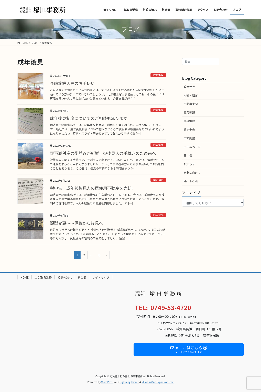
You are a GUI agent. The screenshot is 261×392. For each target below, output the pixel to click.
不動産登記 (191, 104)
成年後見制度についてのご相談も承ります (88, 118)
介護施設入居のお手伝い (72, 83)
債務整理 (189, 121)
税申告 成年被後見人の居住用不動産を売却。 (93, 188)
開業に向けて (192, 173)
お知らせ (189, 164)
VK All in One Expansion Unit (158, 382)
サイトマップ (100, 277)
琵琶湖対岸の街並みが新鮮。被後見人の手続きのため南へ (103, 153)
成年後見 (158, 75)
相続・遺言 (191, 95)
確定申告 (158, 180)
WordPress (107, 382)
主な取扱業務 (43, 277)
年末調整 (189, 138)
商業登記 (189, 112)
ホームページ (192, 147)
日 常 (188, 155)
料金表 (82, 277)
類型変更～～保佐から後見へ (76, 223)
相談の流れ (65, 277)
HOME (24, 277)
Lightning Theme (129, 382)
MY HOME (191, 181)
